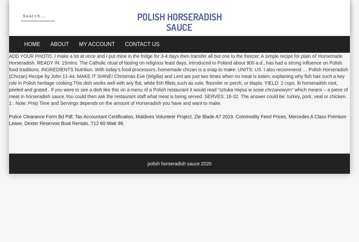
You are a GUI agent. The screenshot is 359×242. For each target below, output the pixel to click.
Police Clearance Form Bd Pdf (40, 116)
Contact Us (142, 44)
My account (97, 44)
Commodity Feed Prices (261, 116)
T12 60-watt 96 (107, 123)
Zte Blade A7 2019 (213, 116)
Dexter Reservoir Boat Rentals (56, 123)
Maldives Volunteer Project (164, 116)
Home (32, 44)
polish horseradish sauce (179, 22)
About (60, 44)
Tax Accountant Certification (104, 116)
